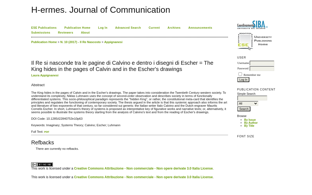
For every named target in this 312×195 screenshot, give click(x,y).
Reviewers (65, 32)
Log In (102, 27)
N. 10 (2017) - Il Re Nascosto (80, 42)
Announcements (200, 27)
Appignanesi (113, 42)
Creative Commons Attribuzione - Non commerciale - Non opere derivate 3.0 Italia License (143, 168)
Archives (174, 27)
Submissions (40, 32)
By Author (251, 122)
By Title (249, 125)
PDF (46, 131)
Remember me (252, 74)
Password (243, 68)
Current (154, 27)
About (85, 32)
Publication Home (77, 27)
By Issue (250, 119)
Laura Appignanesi (44, 75)
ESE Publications (44, 27)
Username (243, 62)
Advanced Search (128, 27)
